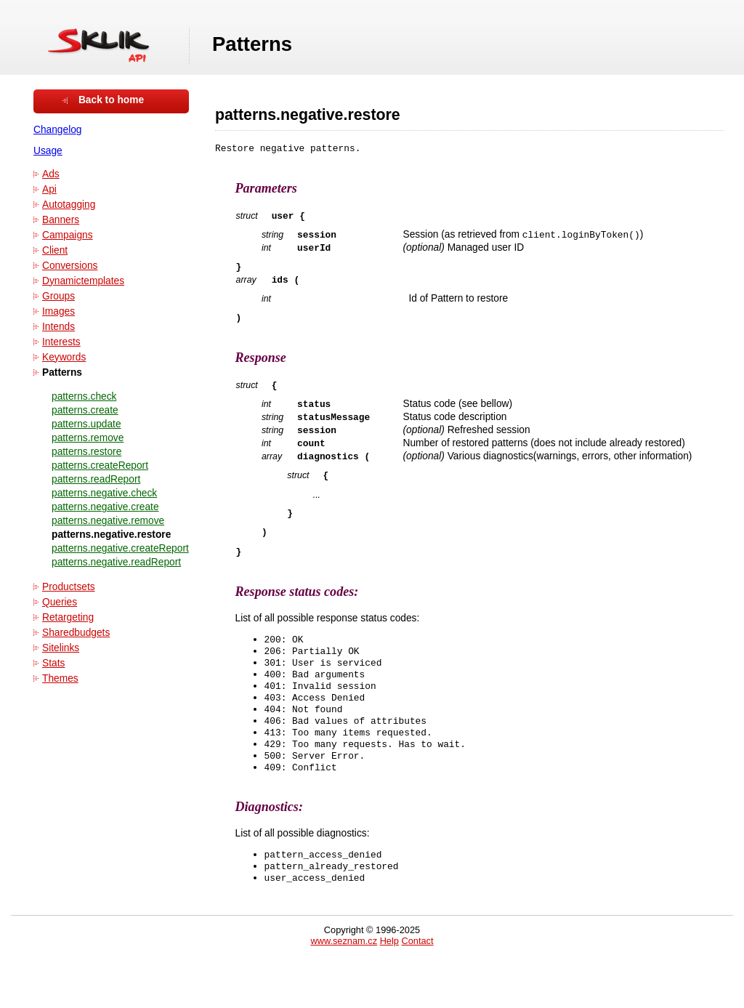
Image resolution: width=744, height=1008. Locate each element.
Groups (58, 296)
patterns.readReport (96, 479)
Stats (53, 663)
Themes (60, 678)
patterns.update (86, 424)
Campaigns (67, 235)
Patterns (62, 372)
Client (55, 250)
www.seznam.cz (343, 988)
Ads (51, 174)
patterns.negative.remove (108, 520)
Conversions (69, 265)
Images (58, 311)
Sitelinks (60, 647)
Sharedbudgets (76, 632)
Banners (60, 219)
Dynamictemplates (83, 280)
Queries (59, 602)
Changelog (57, 129)
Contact (417, 988)
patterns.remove (88, 437)
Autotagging (68, 204)
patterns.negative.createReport (120, 548)
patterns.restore (86, 451)
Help (389, 988)
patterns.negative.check (104, 493)
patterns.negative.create (105, 506)
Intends (58, 326)
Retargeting (68, 617)
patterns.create (85, 410)
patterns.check (84, 396)
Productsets (68, 586)
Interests (61, 341)
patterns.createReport (100, 465)
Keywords (64, 357)
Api (49, 189)
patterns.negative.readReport (116, 562)
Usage (47, 150)
